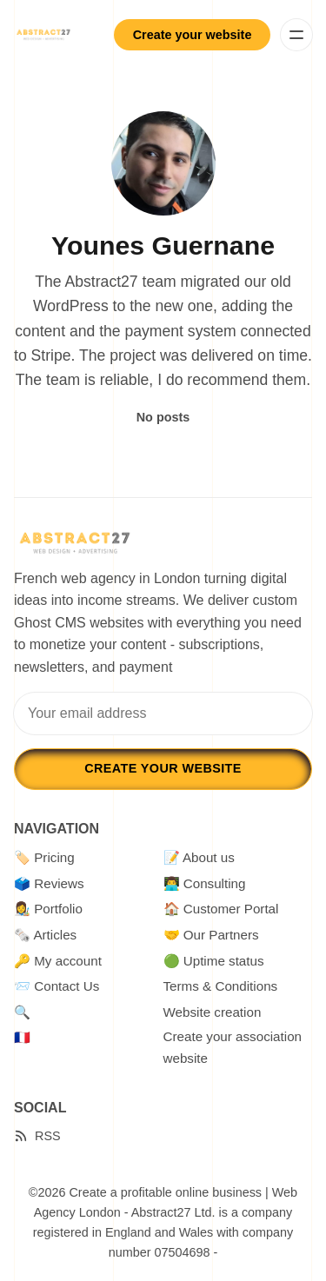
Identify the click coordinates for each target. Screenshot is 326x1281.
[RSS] (37, 1136)
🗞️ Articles (45, 934)
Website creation (212, 1012)
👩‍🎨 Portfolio (48, 908)
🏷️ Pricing (44, 857)
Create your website (192, 35)
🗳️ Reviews (49, 883)
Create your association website (233, 1047)
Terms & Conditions (220, 986)
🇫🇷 (22, 1037)
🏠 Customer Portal (221, 908)
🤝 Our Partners (211, 934)
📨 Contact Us (56, 986)
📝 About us (199, 857)
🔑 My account (58, 960)
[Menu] (296, 34)
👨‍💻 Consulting (204, 883)
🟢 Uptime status (213, 960)
